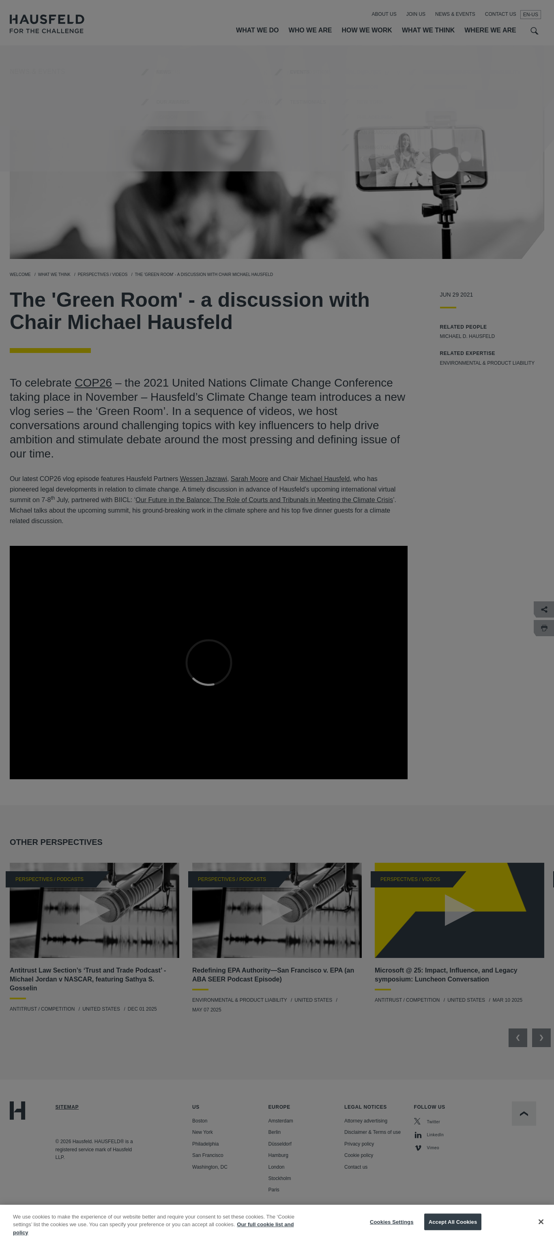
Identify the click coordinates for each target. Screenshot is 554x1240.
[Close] (541, 1229)
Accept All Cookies (453, 1229)
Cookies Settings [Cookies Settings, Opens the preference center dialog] (392, 1229)
